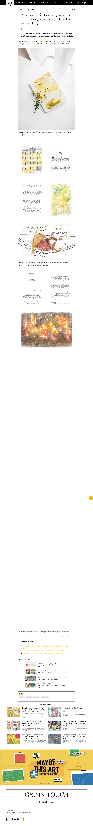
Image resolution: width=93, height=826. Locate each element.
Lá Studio (22, 33)
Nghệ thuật (31, 9)
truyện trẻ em (45, 696)
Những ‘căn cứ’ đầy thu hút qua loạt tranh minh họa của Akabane (74, 708)
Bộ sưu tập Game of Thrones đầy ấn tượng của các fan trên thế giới (45, 650)
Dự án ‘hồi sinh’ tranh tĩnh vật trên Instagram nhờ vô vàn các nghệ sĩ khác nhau (51, 685)
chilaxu (25, 28)
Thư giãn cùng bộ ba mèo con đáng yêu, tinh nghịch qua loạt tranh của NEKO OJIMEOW (33, 709)
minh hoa (29, 696)
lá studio (22, 696)
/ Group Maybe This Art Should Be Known (19, 812)
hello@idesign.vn (46, 801)
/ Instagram (10, 810)
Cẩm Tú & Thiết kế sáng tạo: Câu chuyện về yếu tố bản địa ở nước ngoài (74, 723)
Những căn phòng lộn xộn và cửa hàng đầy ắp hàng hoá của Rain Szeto (74, 736)
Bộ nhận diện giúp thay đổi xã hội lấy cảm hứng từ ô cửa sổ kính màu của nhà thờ (51, 664)
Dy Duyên (41, 41)
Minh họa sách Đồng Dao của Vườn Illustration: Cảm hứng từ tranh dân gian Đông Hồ (33, 736)
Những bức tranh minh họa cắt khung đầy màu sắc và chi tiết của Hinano (33, 723)
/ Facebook (9, 808)
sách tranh (36, 696)
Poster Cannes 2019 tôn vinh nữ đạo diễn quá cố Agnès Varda (43, 653)
